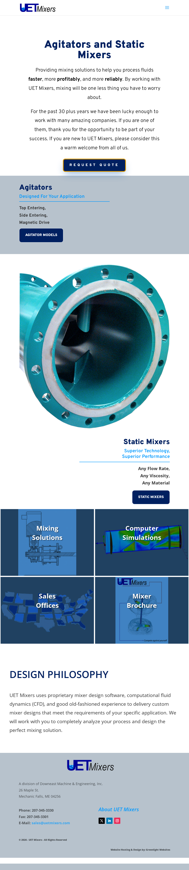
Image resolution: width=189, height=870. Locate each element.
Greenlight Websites (158, 849)
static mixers (151, 497)
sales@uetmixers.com (51, 823)
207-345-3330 (43, 810)
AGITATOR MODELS (41, 235)
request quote (94, 165)
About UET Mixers (119, 809)
